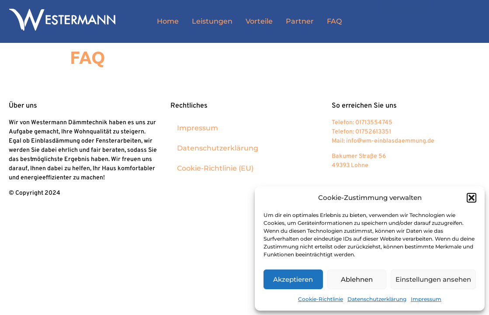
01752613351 (373, 132)
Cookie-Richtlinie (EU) (215, 168)
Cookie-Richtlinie (320, 299)
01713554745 (373, 122)
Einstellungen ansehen (433, 279)
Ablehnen (357, 279)
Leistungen (212, 21)
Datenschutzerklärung (376, 299)
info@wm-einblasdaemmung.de (390, 141)
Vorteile (259, 21)
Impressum (426, 299)
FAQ (334, 21)
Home (168, 21)
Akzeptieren (293, 279)
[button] (471, 197)
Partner (300, 21)
